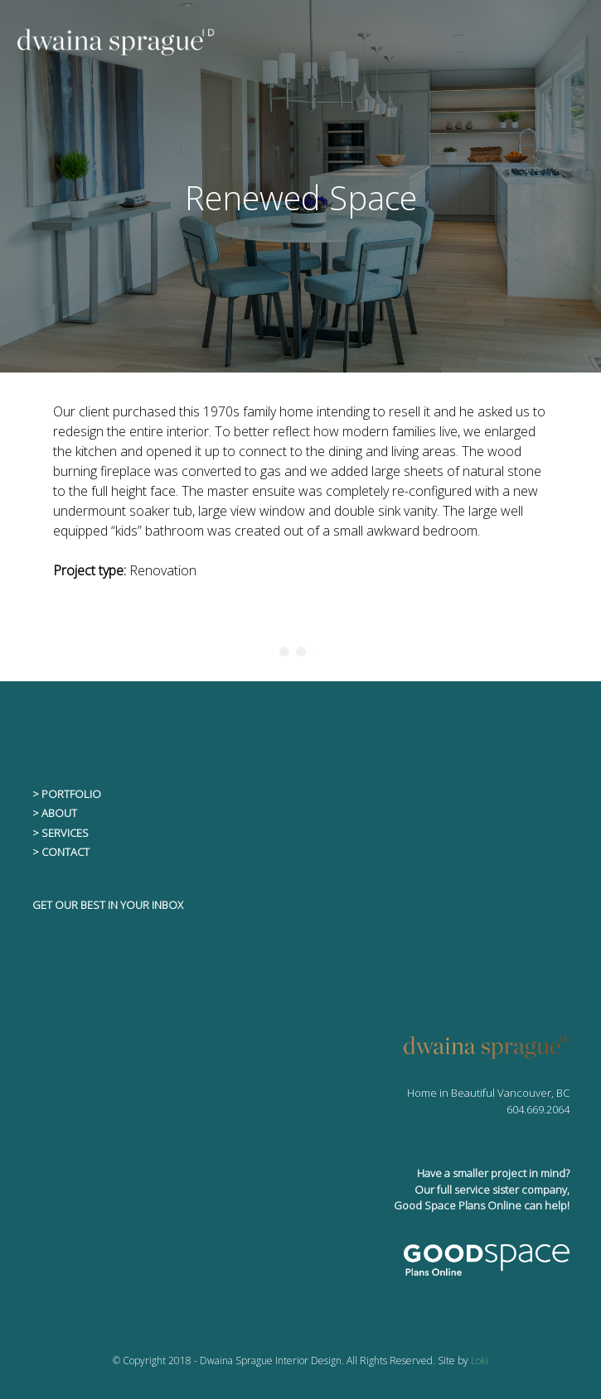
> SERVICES (60, 832)
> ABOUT (54, 812)
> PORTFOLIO (66, 793)
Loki (479, 1360)
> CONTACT (61, 851)
